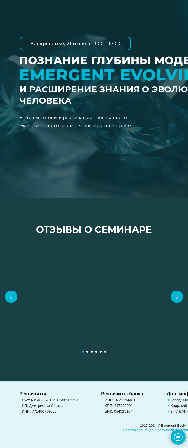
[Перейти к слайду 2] (87, 352)
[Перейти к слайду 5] (101, 352)
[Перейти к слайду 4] (96, 352)
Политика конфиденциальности (148, 430)
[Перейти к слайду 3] (92, 352)
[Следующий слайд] (177, 297)
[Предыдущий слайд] (11, 297)
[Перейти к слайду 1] (83, 352)
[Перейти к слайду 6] (105, 352)
